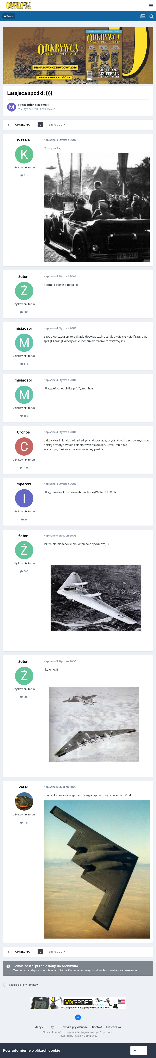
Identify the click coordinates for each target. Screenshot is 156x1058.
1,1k (24, 175)
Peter (23, 787)
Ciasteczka (113, 1027)
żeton (23, 276)
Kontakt (97, 1027)
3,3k (24, 467)
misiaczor (23, 328)
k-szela (23, 140)
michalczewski (38, 104)
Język (40, 1027)
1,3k (24, 822)
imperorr (23, 484)
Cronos (23, 432)
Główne (50, 109)
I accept (141, 1050)
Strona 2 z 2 (57, 124)
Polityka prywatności (74, 1027)
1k (24, 519)
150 (24, 363)
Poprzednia (22, 124)
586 (24, 312)
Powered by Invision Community (78, 1035)
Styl (53, 1027)
